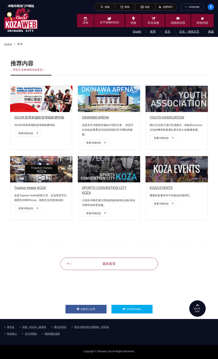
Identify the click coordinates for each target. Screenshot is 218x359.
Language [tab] (194, 6)
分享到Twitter (139, 309)
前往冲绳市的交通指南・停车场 (91, 328)
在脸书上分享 (93, 309)
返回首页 (109, 265)
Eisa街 (137, 31)
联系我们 (12, 334)
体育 (153, 31)
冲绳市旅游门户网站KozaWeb (21, 18)
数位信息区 (60, 328)
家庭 (211, 31)
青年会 (10, 328)
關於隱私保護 (52, 334)
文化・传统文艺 (189, 31)
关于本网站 (31, 334)
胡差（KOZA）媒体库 (34, 328)
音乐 (167, 31)
